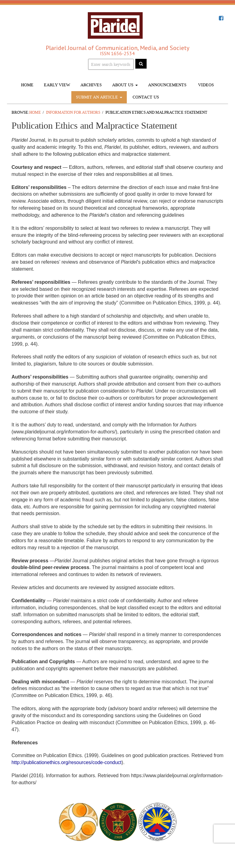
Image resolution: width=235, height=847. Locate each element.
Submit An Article (99, 97)
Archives (91, 85)
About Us (125, 85)
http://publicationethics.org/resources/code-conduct (67, 762)
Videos (205, 85)
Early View (57, 85)
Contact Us (146, 97)
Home (27, 85)
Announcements (167, 85)
